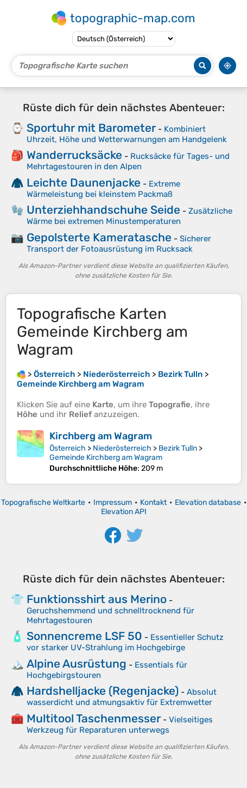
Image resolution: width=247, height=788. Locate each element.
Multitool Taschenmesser (94, 718)
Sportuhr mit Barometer (91, 127)
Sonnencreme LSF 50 (84, 636)
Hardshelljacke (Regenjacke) (103, 690)
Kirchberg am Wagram (100, 436)
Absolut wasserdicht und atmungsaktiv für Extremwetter (122, 697)
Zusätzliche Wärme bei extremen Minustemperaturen (129, 216)
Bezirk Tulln (178, 448)
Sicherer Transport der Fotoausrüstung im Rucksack (119, 244)
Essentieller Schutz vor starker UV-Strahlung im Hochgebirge (125, 642)
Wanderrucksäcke (74, 155)
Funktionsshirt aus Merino (97, 599)
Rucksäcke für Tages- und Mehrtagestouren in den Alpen (128, 161)
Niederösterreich (122, 448)
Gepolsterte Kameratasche (99, 237)
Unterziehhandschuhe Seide (103, 209)
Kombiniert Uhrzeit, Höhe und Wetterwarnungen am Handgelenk (127, 134)
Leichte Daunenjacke (84, 182)
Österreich (67, 448)
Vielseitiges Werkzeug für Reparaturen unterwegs (120, 725)
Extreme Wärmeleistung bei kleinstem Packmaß (103, 189)
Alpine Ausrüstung (76, 663)
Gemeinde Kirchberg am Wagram (105, 457)
